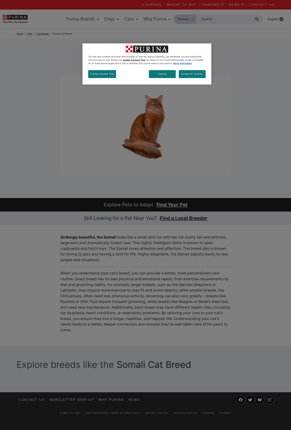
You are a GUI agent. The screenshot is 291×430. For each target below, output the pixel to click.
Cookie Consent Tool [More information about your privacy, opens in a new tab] (134, 60)
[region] (147, 64)
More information (182, 63)
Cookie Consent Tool (102, 73)
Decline (162, 73)
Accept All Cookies (192, 73)
